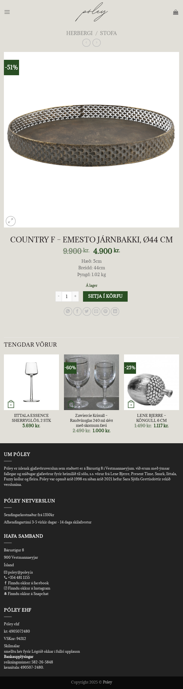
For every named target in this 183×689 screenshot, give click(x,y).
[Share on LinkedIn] (115, 311)
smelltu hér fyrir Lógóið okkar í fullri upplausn (42, 651)
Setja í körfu (105, 296)
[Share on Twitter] (86, 311)
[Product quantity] (67, 296)
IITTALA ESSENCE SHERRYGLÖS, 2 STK (31, 418)
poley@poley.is (18, 572)
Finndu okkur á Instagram (27, 588)
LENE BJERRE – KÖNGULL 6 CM (151, 418)
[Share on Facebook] (77, 311)
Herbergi (79, 33)
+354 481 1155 (18, 577)
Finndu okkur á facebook (26, 583)
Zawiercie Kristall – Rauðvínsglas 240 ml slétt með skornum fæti (91, 420)
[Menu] (7, 11)
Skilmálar (12, 646)
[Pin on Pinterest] (105, 311)
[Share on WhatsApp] (68, 311)
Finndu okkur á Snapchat (26, 593)
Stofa (108, 33)
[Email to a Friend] (96, 311)
